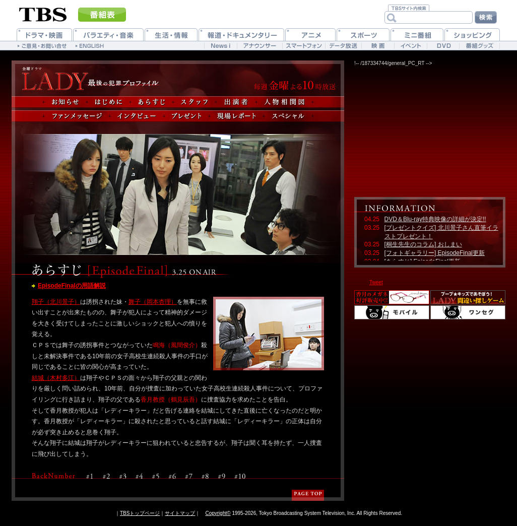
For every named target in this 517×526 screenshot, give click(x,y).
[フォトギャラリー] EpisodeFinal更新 (434, 252)
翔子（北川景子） (56, 301)
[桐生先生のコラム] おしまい (423, 244)
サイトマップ (180, 513)
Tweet (376, 282)
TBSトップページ (140, 513)
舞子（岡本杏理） (152, 301)
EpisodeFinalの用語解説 (72, 285)
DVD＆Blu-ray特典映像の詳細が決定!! (435, 219)
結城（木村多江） (56, 377)
